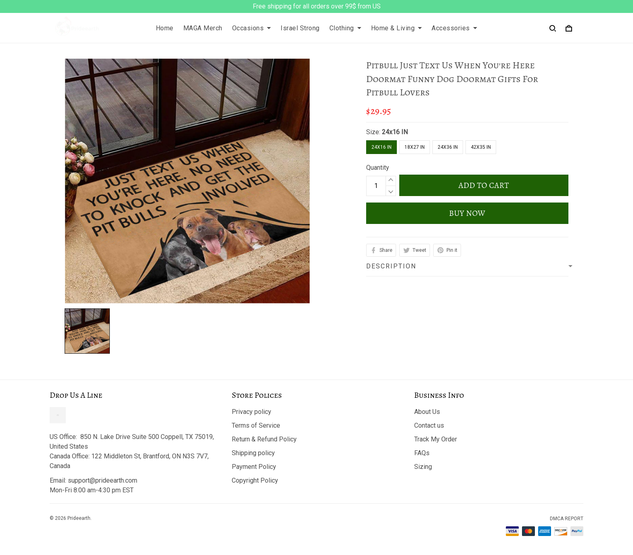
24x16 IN (395, 132)
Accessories (454, 28)
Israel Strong (300, 28)
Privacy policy (251, 412)
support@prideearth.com (102, 480)
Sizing (423, 467)
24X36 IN (448, 147)
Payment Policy (254, 467)
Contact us (429, 425)
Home (165, 28)
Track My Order (435, 439)
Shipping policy (253, 453)
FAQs (422, 453)
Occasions (251, 28)
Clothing (345, 28)
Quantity (377, 167)
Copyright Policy (255, 480)
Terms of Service (256, 425)
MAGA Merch (202, 28)
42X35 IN (481, 147)
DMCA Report (566, 518)
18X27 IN (415, 147)
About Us (427, 412)
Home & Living (396, 28)
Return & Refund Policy (264, 439)
